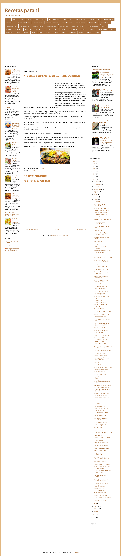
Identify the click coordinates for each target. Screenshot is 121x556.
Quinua (48, 32)
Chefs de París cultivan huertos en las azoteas (101, 213)
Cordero (8, 29)
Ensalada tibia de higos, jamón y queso (101, 233)
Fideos (55, 29)
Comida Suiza (64, 26)
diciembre (97, 181)
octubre (96, 186)
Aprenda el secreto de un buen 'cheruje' (15, 89)
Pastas (18, 32)
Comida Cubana (38, 23)
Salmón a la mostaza (100, 495)
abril (95, 504)
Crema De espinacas (100, 415)
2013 (94, 517)
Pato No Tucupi (15, 176)
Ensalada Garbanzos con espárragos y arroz (101, 394)
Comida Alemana (54, 19)
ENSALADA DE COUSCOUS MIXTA (102, 320)
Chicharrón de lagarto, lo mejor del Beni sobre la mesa (16, 125)
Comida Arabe (67, 19)
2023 (94, 164)
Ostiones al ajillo (15, 143)
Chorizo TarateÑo (15, 159)
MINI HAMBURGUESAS (101, 443)
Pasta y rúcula (98, 217)
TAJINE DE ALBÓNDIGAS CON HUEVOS (101, 359)
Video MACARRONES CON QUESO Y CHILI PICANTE (102, 209)
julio (95, 194)
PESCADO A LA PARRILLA (102, 445)
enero (96, 511)
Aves (14, 19)
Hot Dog (83, 29)
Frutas (63, 29)
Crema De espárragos (100, 374)
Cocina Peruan (9, 246)
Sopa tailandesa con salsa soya (102, 377)
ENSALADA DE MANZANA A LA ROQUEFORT (102, 471)
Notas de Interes (102, 29)
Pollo (40, 32)
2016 (94, 176)
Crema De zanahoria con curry (101, 398)
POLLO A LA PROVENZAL (101, 335)
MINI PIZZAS (98, 435)
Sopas (81, 32)
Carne (21, 19)
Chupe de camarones (100, 500)
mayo (96, 199)
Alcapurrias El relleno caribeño (103, 311)
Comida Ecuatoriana (52, 23)
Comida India (93, 23)
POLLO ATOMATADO (16, 70)
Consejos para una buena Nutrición (101, 70)
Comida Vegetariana (92, 26)
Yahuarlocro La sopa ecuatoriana (100, 222)
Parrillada (9, 32)
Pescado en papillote (100, 317)
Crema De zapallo (99, 406)
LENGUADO (97, 362)
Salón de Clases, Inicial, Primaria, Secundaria (100, 121)
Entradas (37, 29)
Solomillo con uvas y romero (102, 438)
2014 (94, 515)
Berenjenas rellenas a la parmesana (101, 277)
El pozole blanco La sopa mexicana (101, 272)
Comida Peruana (51, 26)
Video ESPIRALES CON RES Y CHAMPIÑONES (102, 467)
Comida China (10, 23)
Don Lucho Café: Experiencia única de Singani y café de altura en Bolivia (106, 141)
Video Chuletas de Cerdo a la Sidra (102, 382)
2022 (94, 166)
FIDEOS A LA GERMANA (101, 448)
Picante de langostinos (101, 291)
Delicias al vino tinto (100, 327)
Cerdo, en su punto (99, 244)
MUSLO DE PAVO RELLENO (102, 498)
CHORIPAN (97, 264)
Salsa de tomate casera (101, 255)
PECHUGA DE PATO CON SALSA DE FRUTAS (101, 324)
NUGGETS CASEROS (100, 450)
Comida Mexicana (38, 26)
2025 (94, 161)
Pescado (26, 32)
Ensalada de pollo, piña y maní (101, 238)
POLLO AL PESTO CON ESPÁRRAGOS (101, 409)
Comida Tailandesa (77, 26)
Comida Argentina (80, 19)
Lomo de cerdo (98, 430)
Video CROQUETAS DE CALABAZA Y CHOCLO (101, 458)
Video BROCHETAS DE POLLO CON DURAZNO (102, 261)
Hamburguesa (73, 29)
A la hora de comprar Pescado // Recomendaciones (100, 300)
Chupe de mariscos (99, 486)
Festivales (47, 29)
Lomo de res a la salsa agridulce (12, 106)
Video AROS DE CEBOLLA (101, 372)
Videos (89, 32)
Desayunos (18, 29)
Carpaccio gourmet (99, 294)
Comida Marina (24, 26)
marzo (96, 506)
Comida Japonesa (11, 26)
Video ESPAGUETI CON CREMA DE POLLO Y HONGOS (101, 281)
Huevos (91, 29)
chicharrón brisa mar (100, 493)
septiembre (97, 189)
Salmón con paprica (100, 425)
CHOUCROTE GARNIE (100, 267)
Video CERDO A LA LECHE (102, 330)
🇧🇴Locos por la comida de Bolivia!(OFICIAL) (12, 249)
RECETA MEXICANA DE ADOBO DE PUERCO (16, 195)
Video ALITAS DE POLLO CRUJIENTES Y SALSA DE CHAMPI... (102, 389)
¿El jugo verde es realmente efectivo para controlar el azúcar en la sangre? (107, 75)
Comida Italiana (104, 23)
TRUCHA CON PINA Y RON (102, 464)
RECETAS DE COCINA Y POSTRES (12, 242)
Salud (63, 32)
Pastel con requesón (100, 289)
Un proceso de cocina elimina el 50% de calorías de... (103, 347)
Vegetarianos (98, 241)
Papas (112, 29)
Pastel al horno (98, 230)
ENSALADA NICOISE (100, 353)
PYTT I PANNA (98, 440)
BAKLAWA (97, 202)
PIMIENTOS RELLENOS (101, 413)
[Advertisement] (60, 50)
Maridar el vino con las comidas (100, 305)
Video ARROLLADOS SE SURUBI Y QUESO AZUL (102, 480)
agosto (96, 192)
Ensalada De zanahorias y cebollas (101, 402)
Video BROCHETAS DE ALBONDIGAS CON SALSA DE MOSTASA (102, 339)
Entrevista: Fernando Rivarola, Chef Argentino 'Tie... (103, 251)
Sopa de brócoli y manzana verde (105, 106)
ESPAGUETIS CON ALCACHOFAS (99, 489)
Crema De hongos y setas (102, 365)
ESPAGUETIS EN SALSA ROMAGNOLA (101, 419)
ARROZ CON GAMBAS (100, 344)
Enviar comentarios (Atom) (59, 235)
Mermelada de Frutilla (106, 91)
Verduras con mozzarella (101, 296)
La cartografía (104, 124)
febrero (96, 509)
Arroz (8, 19)
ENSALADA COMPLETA (101, 269)
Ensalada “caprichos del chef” (103, 219)
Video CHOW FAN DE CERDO (103, 257)
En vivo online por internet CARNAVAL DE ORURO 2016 (12, 214)
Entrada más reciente (31, 229)
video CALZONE (99, 309)
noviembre (97, 184)
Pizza (33, 32)
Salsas (56, 32)
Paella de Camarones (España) (100, 247)
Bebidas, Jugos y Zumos (100, 137)
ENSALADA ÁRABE (99, 333)
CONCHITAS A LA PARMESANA (99, 454)
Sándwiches (72, 32)
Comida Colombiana (24, 23)
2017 (94, 174)
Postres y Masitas (98, 89)
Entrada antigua (81, 229)
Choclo (44, 19)
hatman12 (57, 552)
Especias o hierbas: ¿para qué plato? (103, 227)
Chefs (36, 19)
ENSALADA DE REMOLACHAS (103, 432)
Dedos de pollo (98, 427)
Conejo (104, 26)
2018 (94, 171)
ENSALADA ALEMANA (100, 286)
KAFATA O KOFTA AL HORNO (103, 350)
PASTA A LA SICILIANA (101, 483)
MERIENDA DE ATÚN (100, 461)
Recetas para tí (22, 10)
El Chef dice (96, 104)
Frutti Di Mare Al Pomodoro (102, 385)
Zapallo (97, 32)
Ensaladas (28, 29)
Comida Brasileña (107, 19)
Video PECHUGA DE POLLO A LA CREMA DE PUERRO (103, 368)
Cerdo (29, 19)
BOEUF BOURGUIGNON (101, 314)
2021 (94, 169)
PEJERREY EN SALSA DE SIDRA (101, 476)
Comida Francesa (80, 23)
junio (95, 197)
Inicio (57, 229)
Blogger (76, 552)
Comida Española (67, 23)
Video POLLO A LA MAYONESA (99, 205)
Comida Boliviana (94, 19)
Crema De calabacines (100, 355)
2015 (94, 179)
